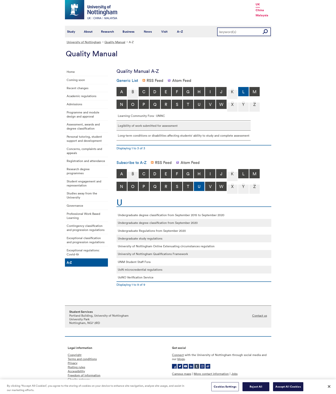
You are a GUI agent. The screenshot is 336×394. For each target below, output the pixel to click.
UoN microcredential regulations (140, 269)
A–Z (180, 31)
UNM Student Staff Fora (134, 262)
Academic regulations (81, 96)
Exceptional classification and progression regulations (85, 240)
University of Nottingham (84, 42)
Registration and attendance (86, 161)
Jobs (234, 374)
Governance (75, 205)
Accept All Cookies (288, 388)
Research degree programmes (78, 171)
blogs (181, 359)
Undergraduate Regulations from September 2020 (152, 231)
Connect (178, 355)
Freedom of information (84, 375)
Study (71, 31)
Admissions (74, 104)
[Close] (329, 388)
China (260, 10)
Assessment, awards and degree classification (83, 126)
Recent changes (77, 88)
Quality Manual (114, 42)
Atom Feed (181, 80)
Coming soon (76, 80)
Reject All (256, 388)
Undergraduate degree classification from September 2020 (158, 223)
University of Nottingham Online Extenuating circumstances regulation (166, 246)
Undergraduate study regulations (140, 238)
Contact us (259, 315)
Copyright (74, 355)
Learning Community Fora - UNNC (141, 116)
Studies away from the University (82, 195)
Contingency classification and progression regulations (85, 228)
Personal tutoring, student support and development (84, 138)
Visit (164, 31)
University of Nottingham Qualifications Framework (153, 254)
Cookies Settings (225, 388)
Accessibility (76, 371)
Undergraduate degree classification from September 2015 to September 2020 (171, 215)
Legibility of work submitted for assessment (148, 126)
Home (71, 72)
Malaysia (262, 15)
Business (128, 31)
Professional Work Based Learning (83, 216)
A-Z (69, 262)
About (88, 31)
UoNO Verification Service (135, 277)
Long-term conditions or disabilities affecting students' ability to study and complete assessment (183, 135)
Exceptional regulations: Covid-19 (83, 252)
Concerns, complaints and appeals (84, 151)
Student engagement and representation (84, 183)
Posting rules (76, 367)
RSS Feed (155, 80)
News (148, 31)
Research (107, 31)
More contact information (211, 374)
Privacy (72, 363)
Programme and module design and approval (83, 114)
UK (258, 4)
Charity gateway (79, 379)
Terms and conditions (82, 359)
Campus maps (181, 374)
